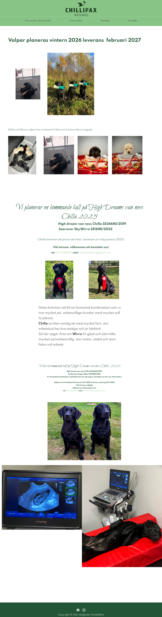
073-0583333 (64, 253)
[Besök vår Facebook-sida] (78, 610)
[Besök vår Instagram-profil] (84, 610)
